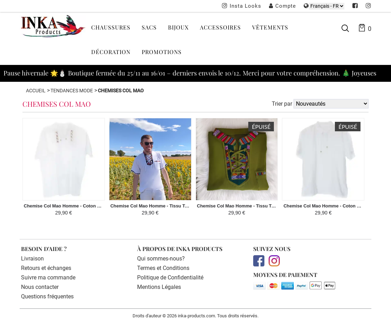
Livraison (32, 258)
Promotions (162, 51)
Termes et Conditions (163, 268)
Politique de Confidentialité (170, 277)
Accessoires (220, 27)
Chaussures (110, 27)
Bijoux (178, 27)
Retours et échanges (46, 268)
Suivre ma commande (48, 277)
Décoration (110, 51)
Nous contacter (40, 287)
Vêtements (270, 27)
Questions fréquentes (47, 296)
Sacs (149, 27)
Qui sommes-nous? (161, 258)
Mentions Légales (159, 287)
